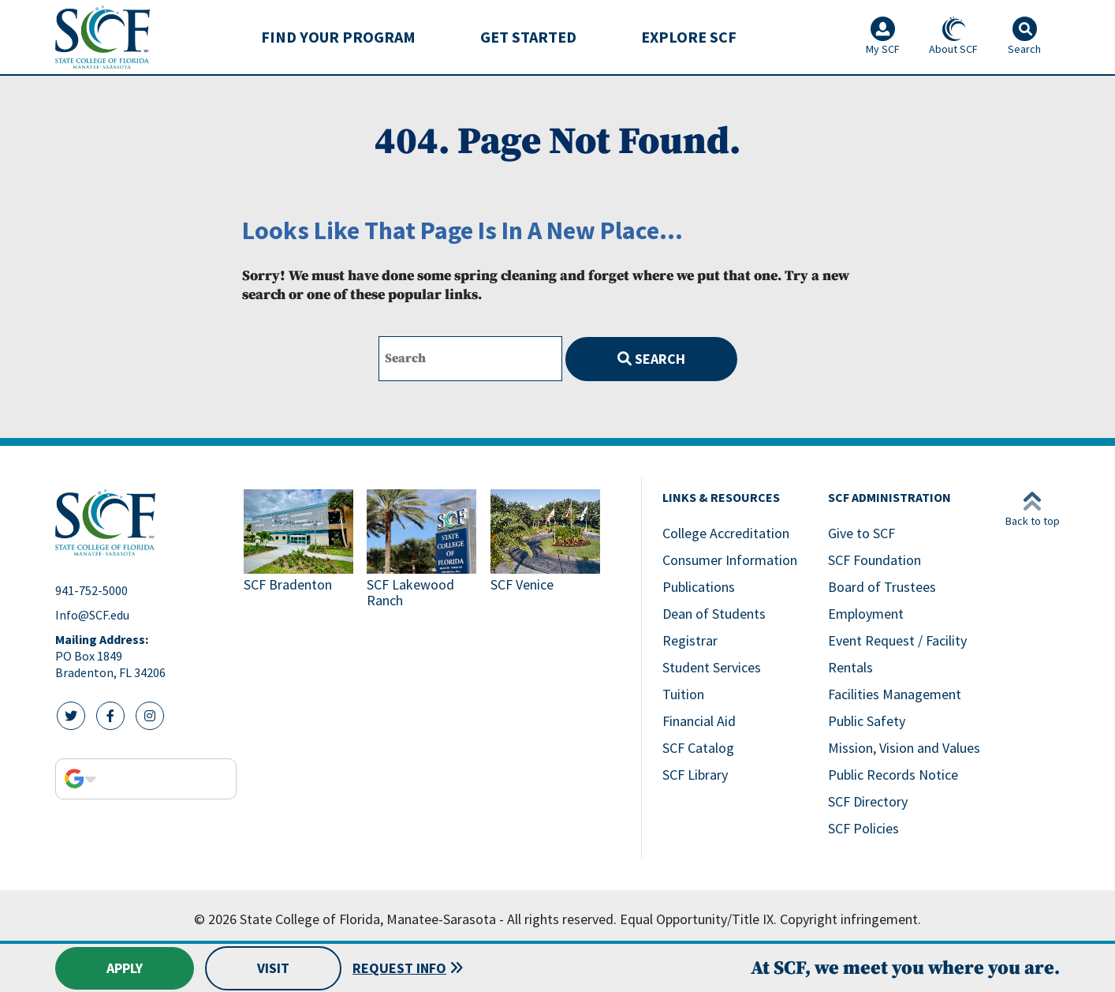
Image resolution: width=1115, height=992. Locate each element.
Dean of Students (714, 614)
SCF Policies (863, 828)
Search (651, 359)
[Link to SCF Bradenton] (299, 550)
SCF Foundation (874, 560)
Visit (273, 968)
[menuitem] (338, 37)
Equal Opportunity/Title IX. (698, 919)
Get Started (528, 37)
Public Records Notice (893, 775)
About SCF (953, 36)
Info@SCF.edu (92, 615)
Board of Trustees (882, 587)
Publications (698, 587)
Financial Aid (699, 721)
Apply (124, 968)
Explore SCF (688, 37)
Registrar (690, 640)
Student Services (711, 667)
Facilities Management (894, 694)
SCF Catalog (698, 748)
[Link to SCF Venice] (545, 550)
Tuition (683, 694)
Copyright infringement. (850, 919)
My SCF (883, 36)
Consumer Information (729, 560)
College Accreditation (725, 533)
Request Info (399, 968)
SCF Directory (868, 801)
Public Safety (866, 721)
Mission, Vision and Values (904, 748)
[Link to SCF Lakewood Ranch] (422, 550)
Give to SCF (861, 533)
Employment (866, 614)
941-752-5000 (91, 590)
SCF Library (695, 775)
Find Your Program (338, 37)
